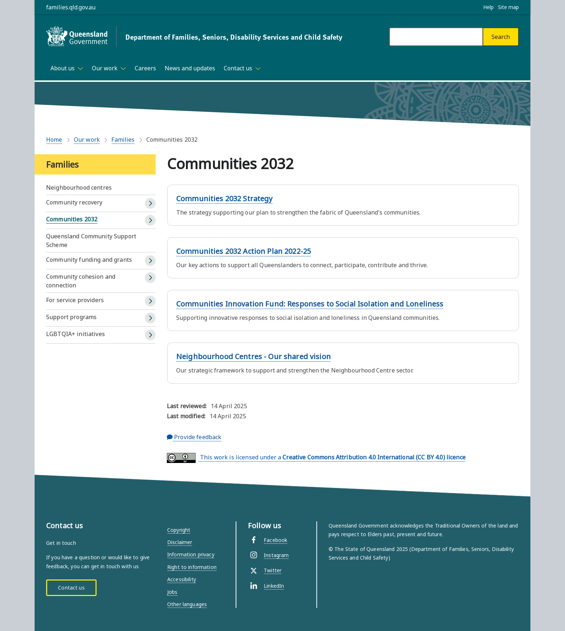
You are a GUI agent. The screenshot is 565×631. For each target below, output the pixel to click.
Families (122, 140)
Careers (145, 68)
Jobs (172, 591)
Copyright (178, 529)
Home (54, 140)
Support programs (71, 317)
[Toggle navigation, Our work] (109, 68)
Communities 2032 (71, 219)
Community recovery (74, 202)
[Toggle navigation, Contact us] (242, 68)
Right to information (192, 567)
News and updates (190, 68)
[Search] (500, 36)
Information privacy (190, 554)
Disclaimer (179, 542)
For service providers (75, 300)
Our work (87, 140)
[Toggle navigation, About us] (67, 68)
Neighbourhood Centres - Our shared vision (253, 356)
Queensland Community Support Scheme (91, 240)
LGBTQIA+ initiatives (75, 334)
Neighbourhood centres (79, 187)
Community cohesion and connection (80, 281)
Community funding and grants (89, 260)
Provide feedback (194, 437)
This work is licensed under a (316, 458)
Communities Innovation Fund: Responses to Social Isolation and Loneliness (310, 304)
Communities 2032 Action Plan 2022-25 (243, 251)
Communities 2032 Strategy (224, 198)
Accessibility (181, 579)
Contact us (71, 587)
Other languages (187, 604)
